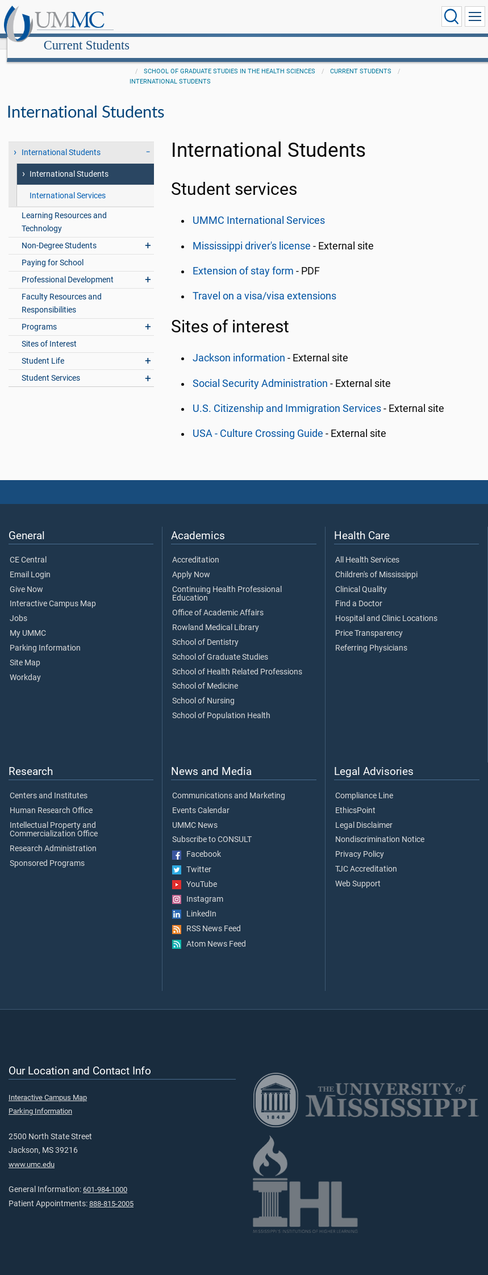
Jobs (18, 606)
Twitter (191, 857)
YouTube (194, 872)
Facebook (196, 842)
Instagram (197, 886)
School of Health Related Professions (237, 659)
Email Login (30, 562)
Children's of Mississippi (376, 562)
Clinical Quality (361, 577)
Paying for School (53, 250)
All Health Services (367, 547)
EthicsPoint (355, 798)
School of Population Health (221, 703)
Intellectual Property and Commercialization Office (54, 818)
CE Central (28, 547)
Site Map (25, 650)
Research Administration (53, 836)
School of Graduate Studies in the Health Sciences (229, 59)
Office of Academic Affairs (218, 600)
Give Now (26, 577)
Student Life (43, 348)
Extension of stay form (243, 258)
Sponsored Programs (47, 851)
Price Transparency (369, 621)
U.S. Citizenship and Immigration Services (287, 396)
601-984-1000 (105, 1177)
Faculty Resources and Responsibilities (62, 291)
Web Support (358, 871)
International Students (170, 69)
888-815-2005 (111, 1191)
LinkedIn (194, 901)
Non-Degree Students (59, 233)
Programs (39, 314)
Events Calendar (201, 798)
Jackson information (239, 345)
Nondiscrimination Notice (379, 827)
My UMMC (28, 621)
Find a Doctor (358, 591)
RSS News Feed (206, 916)
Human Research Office (51, 798)
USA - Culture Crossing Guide (258, 421)
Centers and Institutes (48, 783)
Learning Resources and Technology (64, 209)
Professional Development (68, 267)
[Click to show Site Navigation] (475, 16)
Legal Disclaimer (364, 813)
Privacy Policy (359, 842)
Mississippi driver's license (252, 233)
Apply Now (191, 562)
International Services (68, 183)
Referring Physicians (371, 635)
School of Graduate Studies (220, 644)
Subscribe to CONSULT (212, 827)
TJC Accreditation (366, 856)
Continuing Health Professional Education (227, 582)
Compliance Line (364, 783)
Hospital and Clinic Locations (386, 606)
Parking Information (45, 635)
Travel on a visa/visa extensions (264, 283)
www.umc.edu (32, 1152)
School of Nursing (203, 688)
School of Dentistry (205, 630)
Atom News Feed (209, 931)
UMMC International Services (259, 208)
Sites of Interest (49, 331)
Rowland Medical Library (215, 615)
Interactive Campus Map (53, 591)
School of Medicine (205, 673)
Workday (25, 665)
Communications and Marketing (228, 783)
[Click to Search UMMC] (451, 16)
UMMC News (195, 813)
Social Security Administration (260, 371)
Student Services (51, 365)
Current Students (193, 18)
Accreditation (195, 547)
